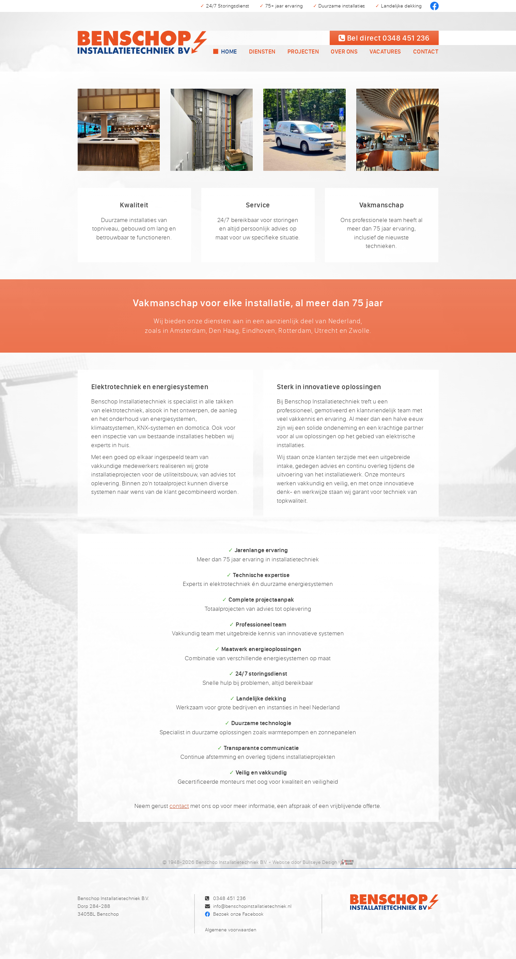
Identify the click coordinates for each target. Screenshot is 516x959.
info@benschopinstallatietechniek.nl (252, 906)
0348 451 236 (229, 898)
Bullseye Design (320, 862)
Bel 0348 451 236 (384, 38)
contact (179, 806)
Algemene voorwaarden (230, 929)
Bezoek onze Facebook (238, 914)
